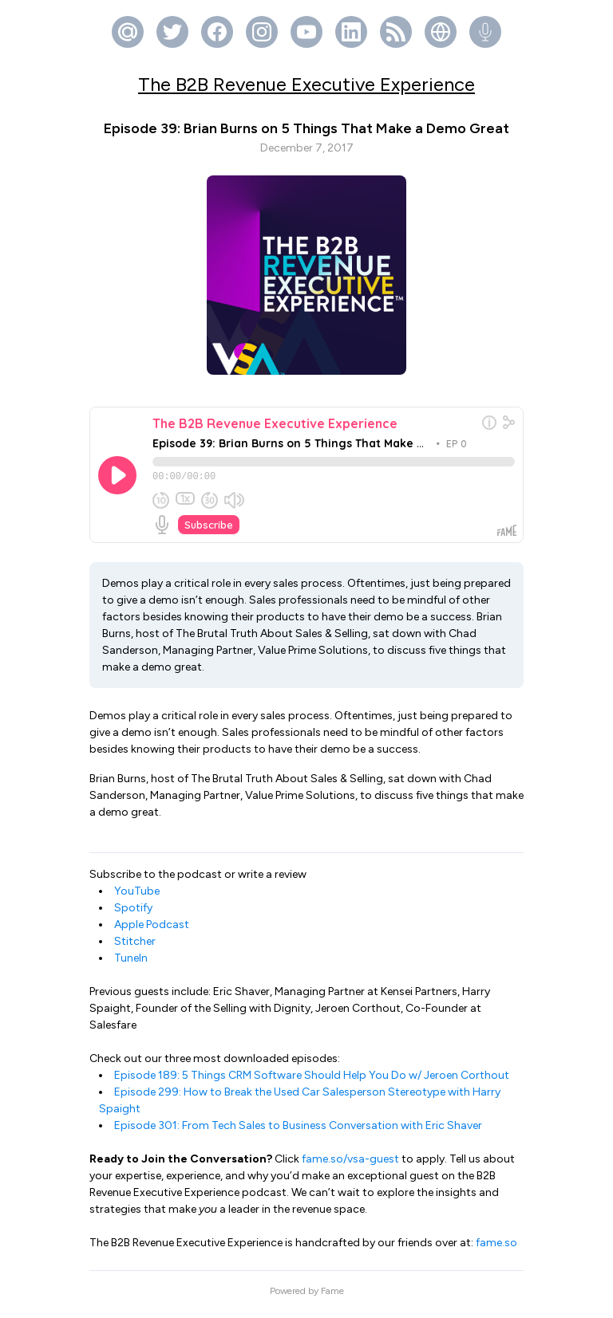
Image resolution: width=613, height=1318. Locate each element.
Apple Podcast (151, 931)
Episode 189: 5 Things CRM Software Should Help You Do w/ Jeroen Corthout (311, 1082)
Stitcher (135, 948)
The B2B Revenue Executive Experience (306, 84)
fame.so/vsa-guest (350, 1166)
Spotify (133, 915)
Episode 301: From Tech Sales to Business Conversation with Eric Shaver (298, 1132)
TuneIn (131, 965)
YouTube (137, 898)
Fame (332, 1298)
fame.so (496, 1250)
